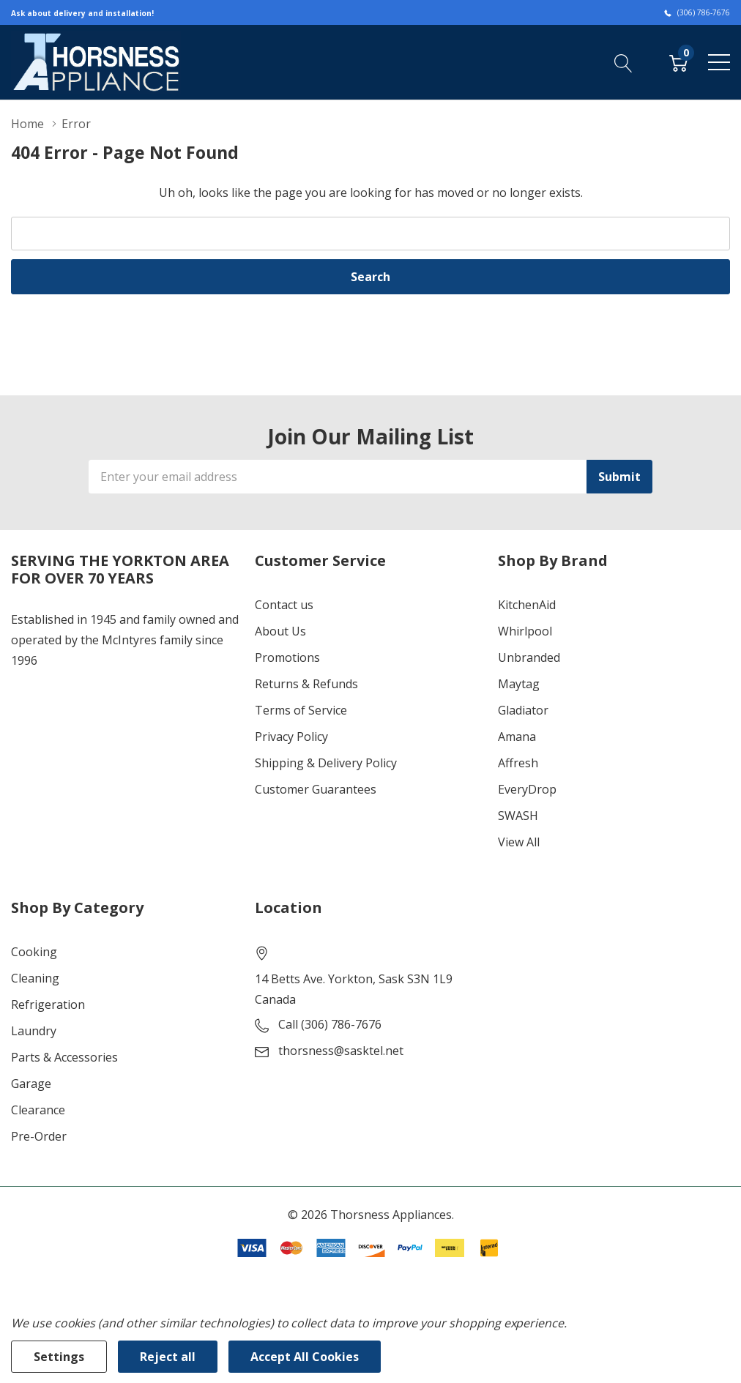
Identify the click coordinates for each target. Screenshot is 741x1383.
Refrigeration (48, 1004)
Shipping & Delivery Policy (326, 763)
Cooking (34, 952)
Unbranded (529, 657)
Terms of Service (301, 710)
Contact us (284, 605)
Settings (59, 1357)
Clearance (38, 1110)
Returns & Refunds (306, 684)
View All (519, 842)
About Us (280, 631)
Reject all (168, 1357)
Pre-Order (39, 1136)
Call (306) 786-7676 (329, 1024)
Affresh (518, 763)
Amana (517, 736)
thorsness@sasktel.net (340, 1051)
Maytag (519, 684)
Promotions (287, 657)
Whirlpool (525, 631)
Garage (31, 1084)
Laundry (33, 1031)
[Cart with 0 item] (678, 61)
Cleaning (35, 978)
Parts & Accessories (64, 1057)
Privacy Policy (291, 736)
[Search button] (623, 61)
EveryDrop (527, 789)
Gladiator (523, 710)
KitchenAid (527, 605)
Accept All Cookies (304, 1357)
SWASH (518, 816)
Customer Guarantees (315, 789)
